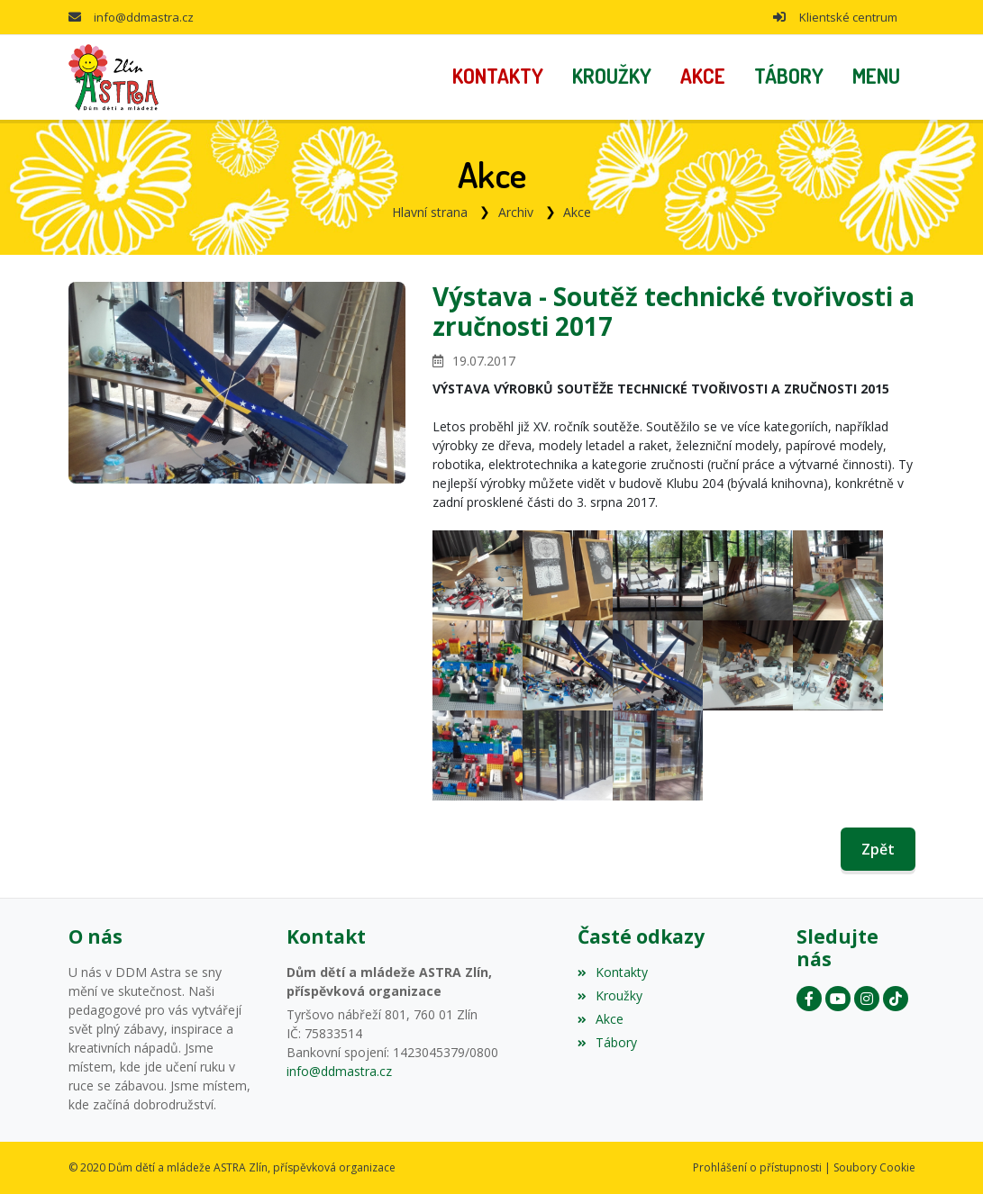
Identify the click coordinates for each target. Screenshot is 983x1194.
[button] (876, 77)
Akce (577, 212)
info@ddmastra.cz (144, 17)
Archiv (515, 212)
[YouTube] (838, 998)
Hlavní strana (430, 212)
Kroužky (610, 995)
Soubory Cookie (874, 1167)
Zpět (878, 849)
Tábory (607, 1042)
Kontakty (613, 972)
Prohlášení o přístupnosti (757, 1167)
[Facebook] (809, 998)
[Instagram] (866, 998)
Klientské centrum (848, 17)
